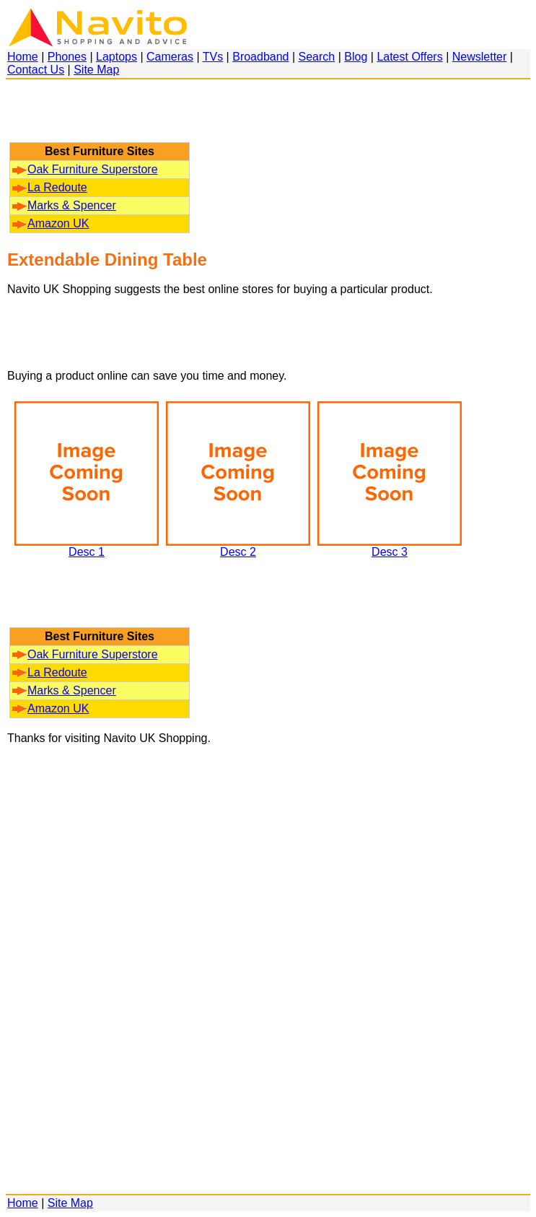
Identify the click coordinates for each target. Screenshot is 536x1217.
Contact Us (35, 70)
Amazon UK (50, 223)
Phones (67, 57)
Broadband (260, 57)
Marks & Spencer (64, 205)
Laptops (116, 57)
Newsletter (479, 57)
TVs (213, 57)
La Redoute (49, 187)
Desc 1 (86, 547)
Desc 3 (389, 547)
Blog (355, 57)
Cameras (169, 57)
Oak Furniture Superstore (85, 169)
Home (22, 57)
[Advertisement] (99, 117)
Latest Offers (409, 57)
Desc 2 (238, 547)
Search (317, 57)
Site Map (96, 70)
